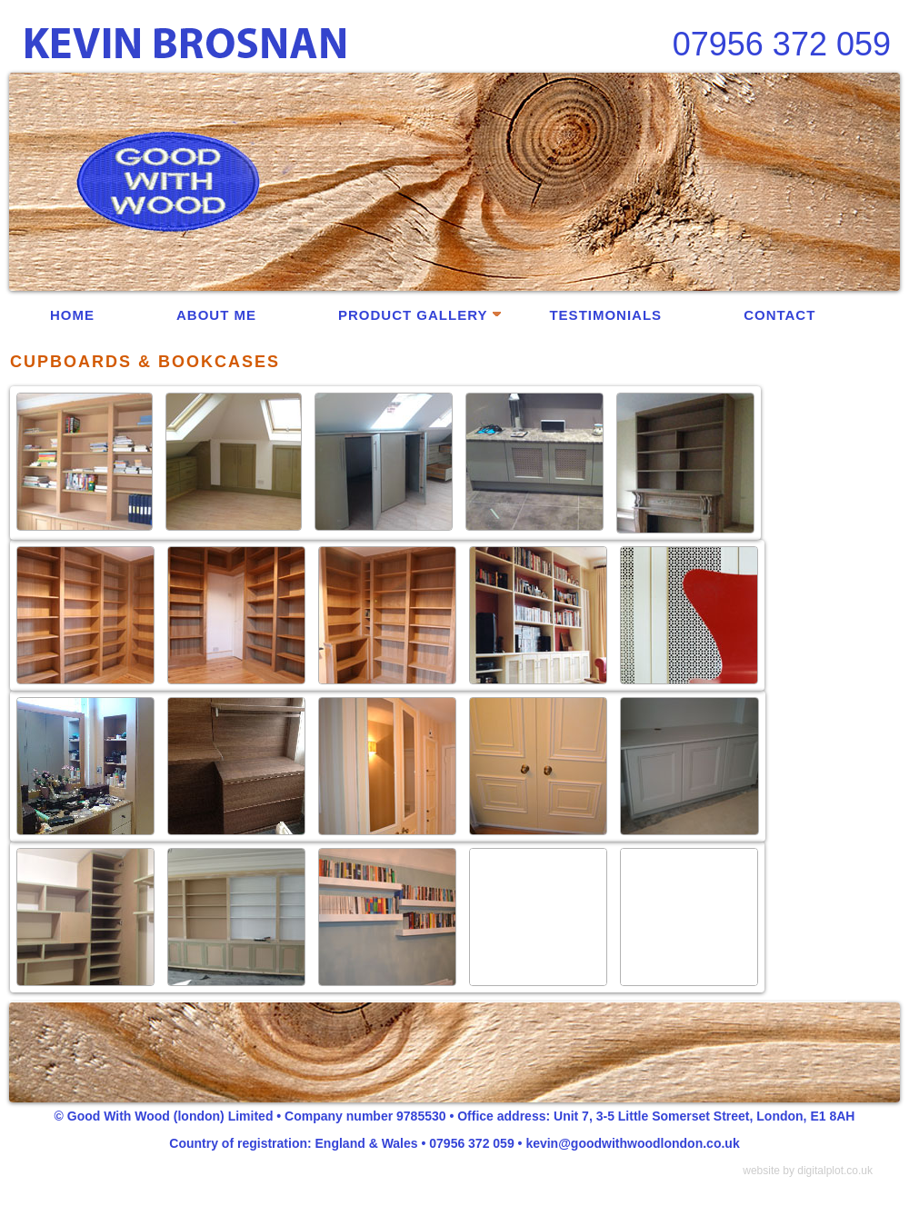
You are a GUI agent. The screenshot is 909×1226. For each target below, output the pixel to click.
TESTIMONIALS (605, 315)
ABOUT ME (216, 315)
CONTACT (779, 315)
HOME (72, 315)
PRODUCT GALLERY (420, 315)
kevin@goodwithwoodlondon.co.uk (632, 1143)
